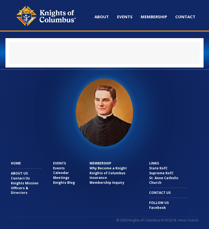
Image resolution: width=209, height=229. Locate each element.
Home (16, 163)
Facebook (157, 207)
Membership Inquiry (107, 182)
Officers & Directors (19, 190)
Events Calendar (61, 170)
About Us (19, 173)
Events (125, 16)
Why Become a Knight (108, 168)
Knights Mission (24, 183)
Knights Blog (64, 182)
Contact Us (20, 178)
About (101, 16)
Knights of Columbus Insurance (107, 175)
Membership (154, 16)
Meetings (61, 177)
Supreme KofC (161, 173)
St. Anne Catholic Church (164, 180)
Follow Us (159, 202)
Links (154, 163)
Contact (185, 16)
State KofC (158, 168)
